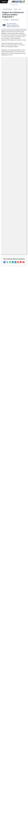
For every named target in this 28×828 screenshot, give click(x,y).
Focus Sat (12, 779)
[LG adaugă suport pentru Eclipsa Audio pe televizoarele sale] (14, 659)
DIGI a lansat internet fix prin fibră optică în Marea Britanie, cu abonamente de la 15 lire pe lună (10, 507)
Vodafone (9, 781)
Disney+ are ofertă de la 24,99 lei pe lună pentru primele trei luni (10, 460)
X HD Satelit (14, 761)
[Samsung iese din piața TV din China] (14, 620)
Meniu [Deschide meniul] (3, 2)
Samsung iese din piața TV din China (12, 611)
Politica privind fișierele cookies (14, 794)
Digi (3, 779)
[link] (14, 446)
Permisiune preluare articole (14, 790)
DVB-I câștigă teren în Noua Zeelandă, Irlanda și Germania (10, 557)
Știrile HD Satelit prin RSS (14, 769)
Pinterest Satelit (14, 765)
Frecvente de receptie (7, 9)
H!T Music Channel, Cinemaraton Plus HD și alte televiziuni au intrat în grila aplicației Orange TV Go (10, 574)
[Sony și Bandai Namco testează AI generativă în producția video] (14, 640)
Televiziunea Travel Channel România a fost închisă (10, 444)
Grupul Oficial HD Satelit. (9, 408)
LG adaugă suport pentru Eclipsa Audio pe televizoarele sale (14, 650)
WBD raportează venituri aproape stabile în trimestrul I (10, 542)
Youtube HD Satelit (14, 754)
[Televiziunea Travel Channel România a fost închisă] (23, 446)
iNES (14, 781)
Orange (23, 779)
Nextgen (18, 779)
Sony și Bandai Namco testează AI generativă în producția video (12, 630)
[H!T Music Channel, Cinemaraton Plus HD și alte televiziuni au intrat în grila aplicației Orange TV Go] (23, 574)
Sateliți (15, 9)
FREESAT (7, 779)
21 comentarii (6, 19)
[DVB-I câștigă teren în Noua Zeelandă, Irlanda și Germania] (23, 559)
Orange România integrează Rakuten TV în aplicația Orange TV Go (10, 591)
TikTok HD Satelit (14, 758)
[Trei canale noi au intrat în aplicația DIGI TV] (23, 477)
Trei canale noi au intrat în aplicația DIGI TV (9, 475)
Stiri (20, 9)
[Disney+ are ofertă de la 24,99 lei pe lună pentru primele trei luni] (23, 461)
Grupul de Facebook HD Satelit (14, 746)
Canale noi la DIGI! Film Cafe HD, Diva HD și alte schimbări (10, 490)
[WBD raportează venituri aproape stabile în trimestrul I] (23, 544)
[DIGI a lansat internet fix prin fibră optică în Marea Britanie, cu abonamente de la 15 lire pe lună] (23, 508)
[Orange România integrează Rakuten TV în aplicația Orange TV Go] (23, 592)
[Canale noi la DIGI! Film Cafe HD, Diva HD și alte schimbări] (23, 492)
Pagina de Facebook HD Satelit (14, 742)
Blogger (14, 802)
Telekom (4, 781)
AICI (8, 55)
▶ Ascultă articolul (15, 19)
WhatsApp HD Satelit (14, 750)
